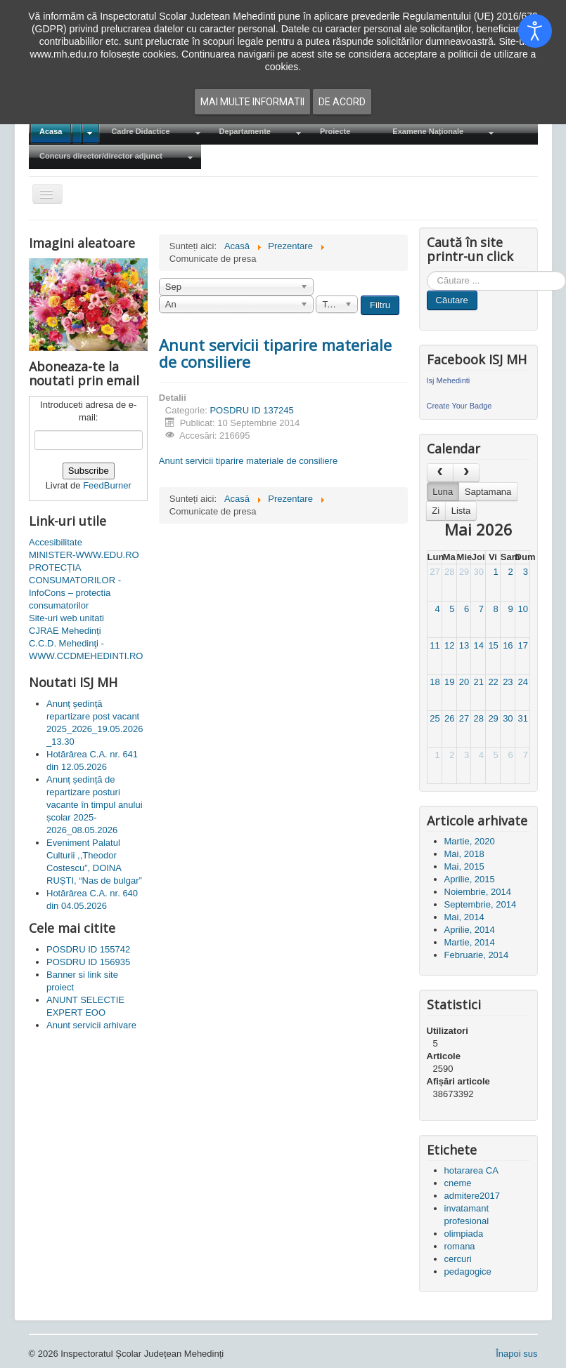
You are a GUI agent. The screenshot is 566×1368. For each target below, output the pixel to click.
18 (434, 682)
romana (459, 1246)
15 (493, 645)
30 (479, 571)
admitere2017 (472, 1195)
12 (449, 645)
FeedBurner (107, 485)
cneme (458, 1183)
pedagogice (467, 1271)
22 (493, 682)
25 (434, 718)
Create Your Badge (459, 405)
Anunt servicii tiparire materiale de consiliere (275, 353)
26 (449, 718)
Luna (442, 491)
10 (522, 609)
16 (508, 645)
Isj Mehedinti (448, 380)
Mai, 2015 (464, 866)
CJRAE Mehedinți (65, 630)
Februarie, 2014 (476, 955)
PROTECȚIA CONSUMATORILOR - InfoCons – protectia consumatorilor (75, 586)
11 (434, 645)
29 (464, 571)
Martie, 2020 (469, 841)
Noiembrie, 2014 (477, 891)
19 (449, 682)
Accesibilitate (55, 542)
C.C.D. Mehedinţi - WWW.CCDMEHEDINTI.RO (86, 649)
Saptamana (488, 491)
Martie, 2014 (469, 942)
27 (434, 571)
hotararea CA (471, 1170)
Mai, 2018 (464, 854)
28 (449, 571)
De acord (342, 101)
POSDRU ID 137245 (251, 410)
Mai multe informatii (252, 101)
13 (464, 645)
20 (464, 682)
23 (508, 682)
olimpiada (464, 1233)
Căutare (452, 300)
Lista (460, 510)
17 (522, 645)
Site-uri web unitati (66, 618)
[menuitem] (65, 132)
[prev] (440, 472)
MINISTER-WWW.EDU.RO (84, 555)
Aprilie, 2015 (469, 879)
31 (522, 718)
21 (479, 682)
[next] (466, 472)
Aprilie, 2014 (469, 929)
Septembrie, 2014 (480, 904)
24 (522, 682)
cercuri (458, 1259)
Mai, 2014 (464, 917)
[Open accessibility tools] (535, 31)
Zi (435, 510)
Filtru (380, 305)
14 (479, 645)
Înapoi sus (516, 1353)
